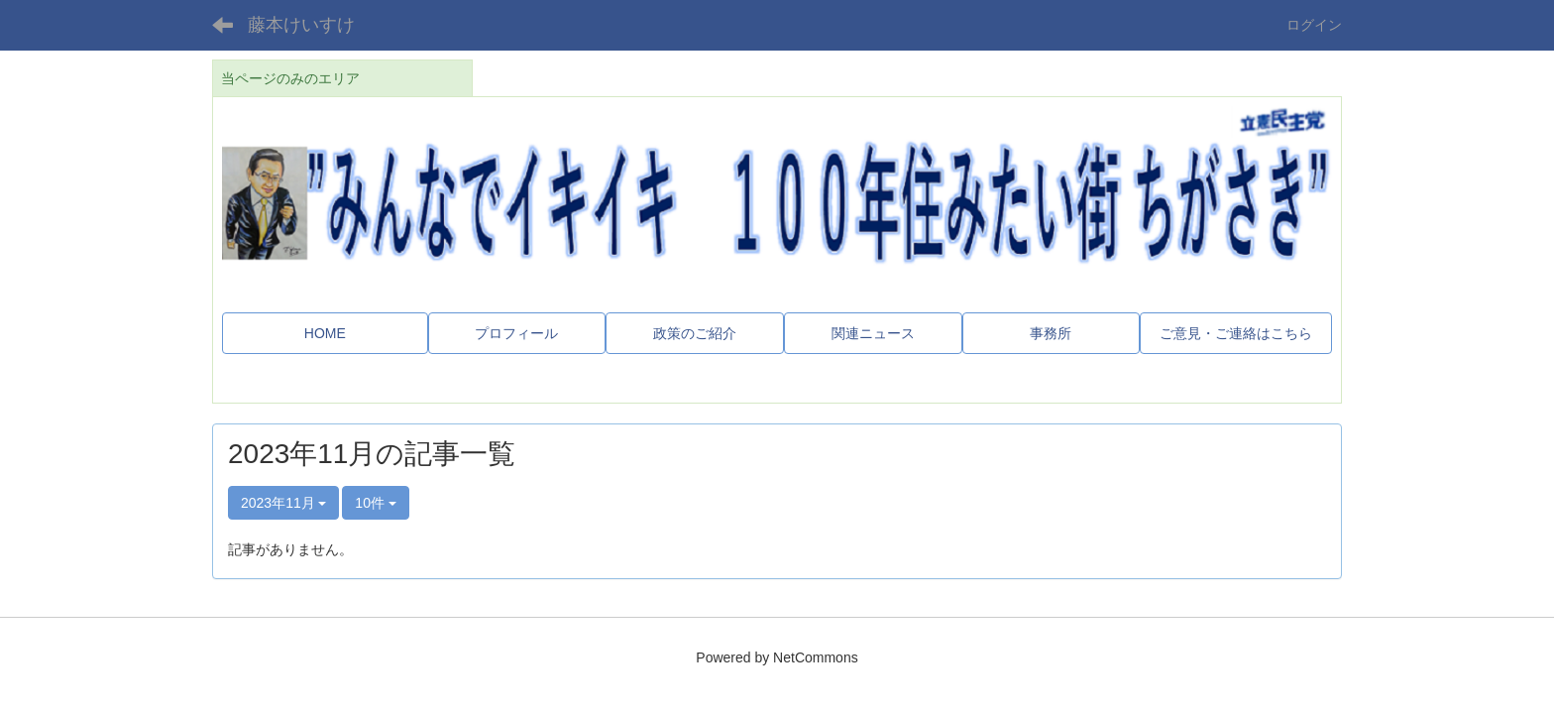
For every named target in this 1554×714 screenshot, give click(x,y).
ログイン (1314, 25)
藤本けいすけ (301, 25)
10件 (375, 503)
